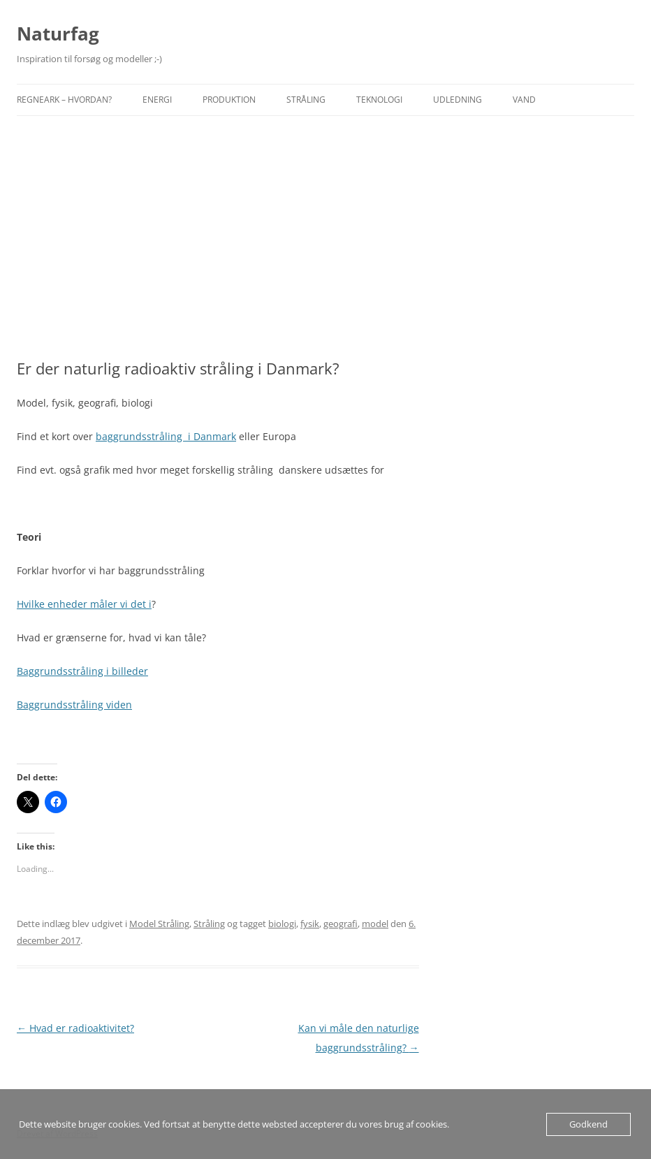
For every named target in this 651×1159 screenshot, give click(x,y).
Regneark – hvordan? (64, 99)
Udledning (457, 99)
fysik (309, 923)
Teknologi (379, 99)
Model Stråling (159, 923)
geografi (340, 923)
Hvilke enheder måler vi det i (84, 604)
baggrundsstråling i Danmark (166, 436)
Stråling (306, 99)
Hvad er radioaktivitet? (75, 1028)
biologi (282, 923)
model (375, 923)
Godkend (588, 1124)
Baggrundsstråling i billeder (82, 671)
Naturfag (58, 33)
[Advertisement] (325, 237)
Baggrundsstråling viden (74, 704)
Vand (524, 99)
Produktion (229, 99)
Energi (157, 99)
